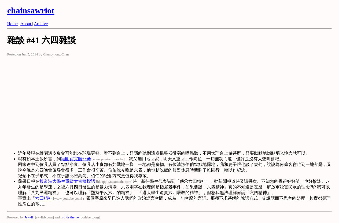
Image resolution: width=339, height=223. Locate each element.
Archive (41, 23)
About (26, 23)
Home (12, 23)
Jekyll (29, 217)
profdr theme (70, 217)
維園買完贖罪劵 (76, 159)
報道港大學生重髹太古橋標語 (67, 181)
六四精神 (43, 198)
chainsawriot (30, 10)
